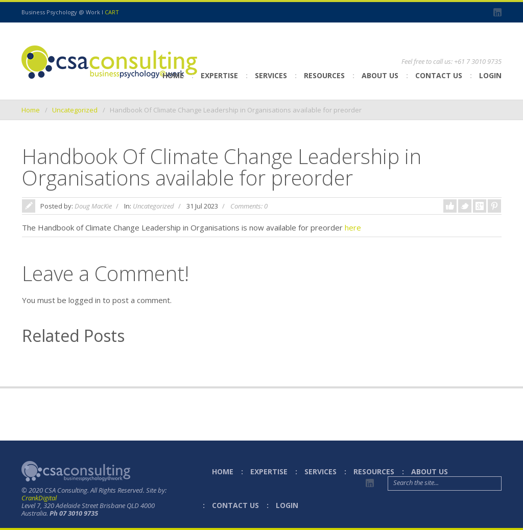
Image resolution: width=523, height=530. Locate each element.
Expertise (219, 75)
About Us (380, 75)
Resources (324, 75)
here (353, 227)
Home (173, 75)
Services (271, 75)
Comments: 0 (249, 206)
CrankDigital (39, 497)
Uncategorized (75, 109)
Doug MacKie (93, 206)
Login (490, 75)
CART (112, 12)
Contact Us (438, 75)
